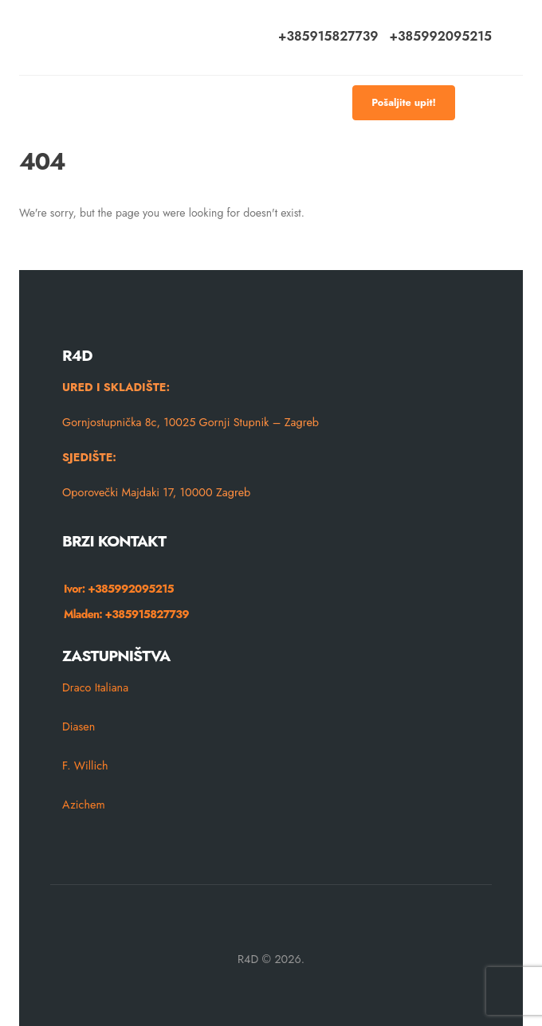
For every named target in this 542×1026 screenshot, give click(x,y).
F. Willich (85, 765)
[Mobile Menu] (479, 103)
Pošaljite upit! (403, 102)
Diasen (78, 726)
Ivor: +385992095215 (119, 589)
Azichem (83, 805)
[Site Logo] (90, 37)
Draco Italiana (95, 687)
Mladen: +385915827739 (126, 614)
